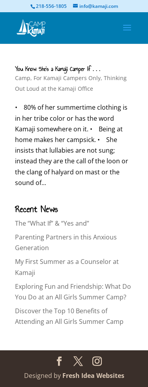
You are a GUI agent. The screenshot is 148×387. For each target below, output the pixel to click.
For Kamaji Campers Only (67, 78)
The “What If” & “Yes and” (52, 223)
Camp (22, 78)
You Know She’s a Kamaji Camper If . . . (57, 69)
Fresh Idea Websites (93, 375)
